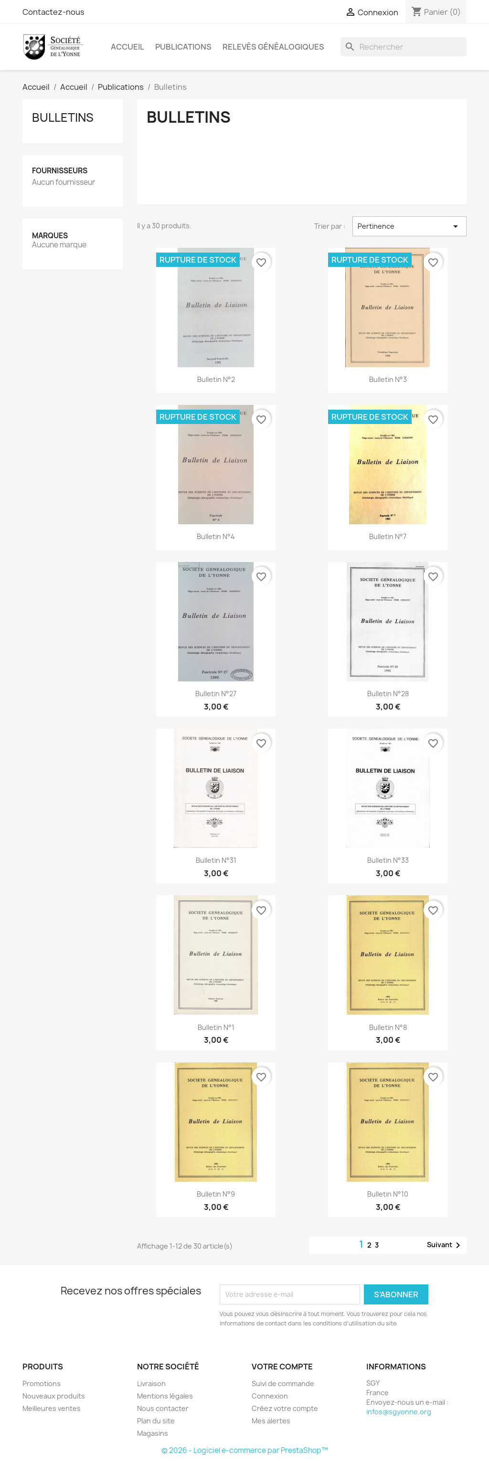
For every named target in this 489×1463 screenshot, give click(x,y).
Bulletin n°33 (388, 860)
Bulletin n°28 (388, 693)
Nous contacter (163, 1408)
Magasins (152, 1433)
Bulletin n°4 (216, 536)
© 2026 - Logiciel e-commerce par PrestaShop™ (244, 1450)
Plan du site (156, 1420)
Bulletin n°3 (388, 379)
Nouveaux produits (53, 1395)
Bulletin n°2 (216, 379)
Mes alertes (271, 1420)
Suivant (445, 1245)
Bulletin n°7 (387, 536)
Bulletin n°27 (215, 693)
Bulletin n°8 (388, 1027)
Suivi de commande (283, 1383)
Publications (183, 47)
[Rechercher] (403, 46)
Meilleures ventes (51, 1408)
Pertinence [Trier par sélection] (409, 226)
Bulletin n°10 (387, 1193)
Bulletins (63, 117)
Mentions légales (165, 1395)
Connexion (270, 1395)
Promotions (41, 1383)
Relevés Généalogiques (273, 47)
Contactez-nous (53, 12)
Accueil (127, 47)
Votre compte (282, 1366)
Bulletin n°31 (216, 860)
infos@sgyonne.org (398, 1411)
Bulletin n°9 (216, 1193)
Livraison (151, 1383)
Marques (50, 236)
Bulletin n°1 (216, 1027)
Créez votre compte (285, 1408)
